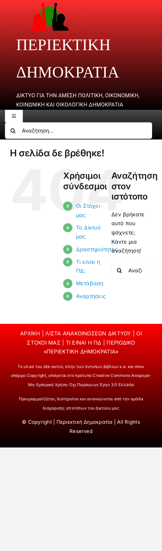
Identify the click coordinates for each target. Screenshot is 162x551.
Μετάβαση (89, 283)
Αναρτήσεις (91, 296)
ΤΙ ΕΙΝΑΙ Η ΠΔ (84, 342)
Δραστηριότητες (97, 249)
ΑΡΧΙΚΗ (31, 333)
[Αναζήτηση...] (78, 130)
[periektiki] (49, 5)
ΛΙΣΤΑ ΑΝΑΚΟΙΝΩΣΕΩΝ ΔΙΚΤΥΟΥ (89, 333)
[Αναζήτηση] (13, 130)
